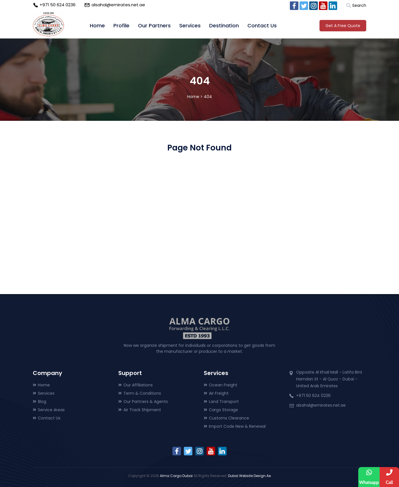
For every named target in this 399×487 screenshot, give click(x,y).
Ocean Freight (223, 385)
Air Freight (219, 393)
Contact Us (262, 25)
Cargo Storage (223, 410)
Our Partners (154, 25)
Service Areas (51, 410)
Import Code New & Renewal (237, 426)
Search (359, 5)
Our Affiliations (138, 385)
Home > (195, 96)
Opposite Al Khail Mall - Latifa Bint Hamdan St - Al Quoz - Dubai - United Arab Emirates (329, 379)
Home (97, 25)
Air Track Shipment (142, 410)
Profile (121, 25)
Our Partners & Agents (145, 401)
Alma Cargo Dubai (176, 475)
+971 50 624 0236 (58, 5)
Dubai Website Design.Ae (249, 475)
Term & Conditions (142, 393)
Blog (42, 401)
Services (190, 25)
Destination (224, 25)
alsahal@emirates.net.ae (118, 5)
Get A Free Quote (342, 25)
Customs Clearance (229, 418)
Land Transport (224, 401)
